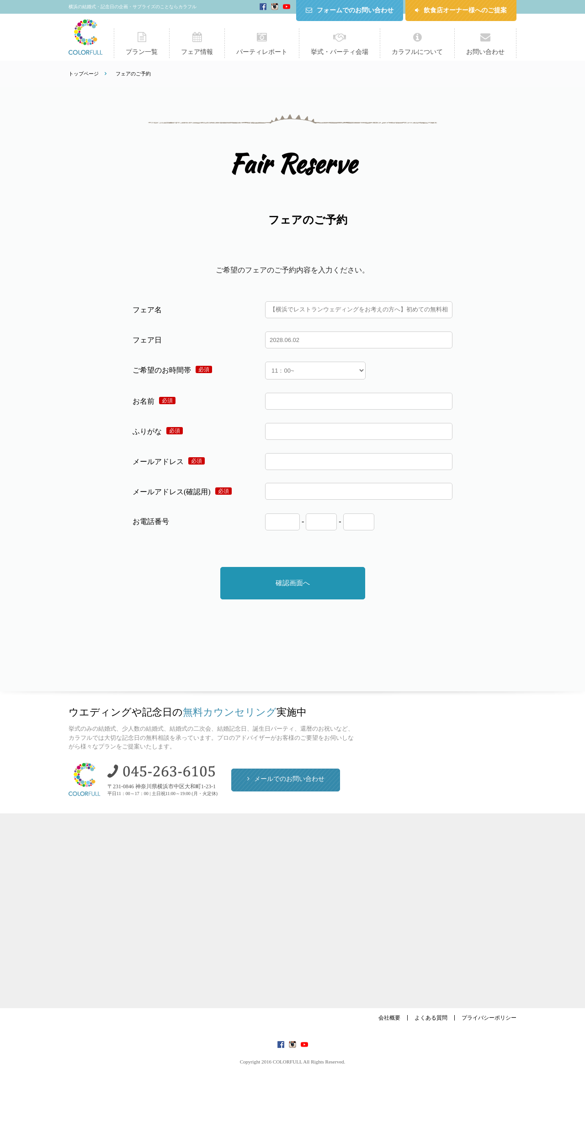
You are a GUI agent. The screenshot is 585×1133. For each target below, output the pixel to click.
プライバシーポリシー (489, 1018)
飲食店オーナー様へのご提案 (465, 10)
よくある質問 (431, 1018)
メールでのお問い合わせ (289, 778)
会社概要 (389, 1018)
